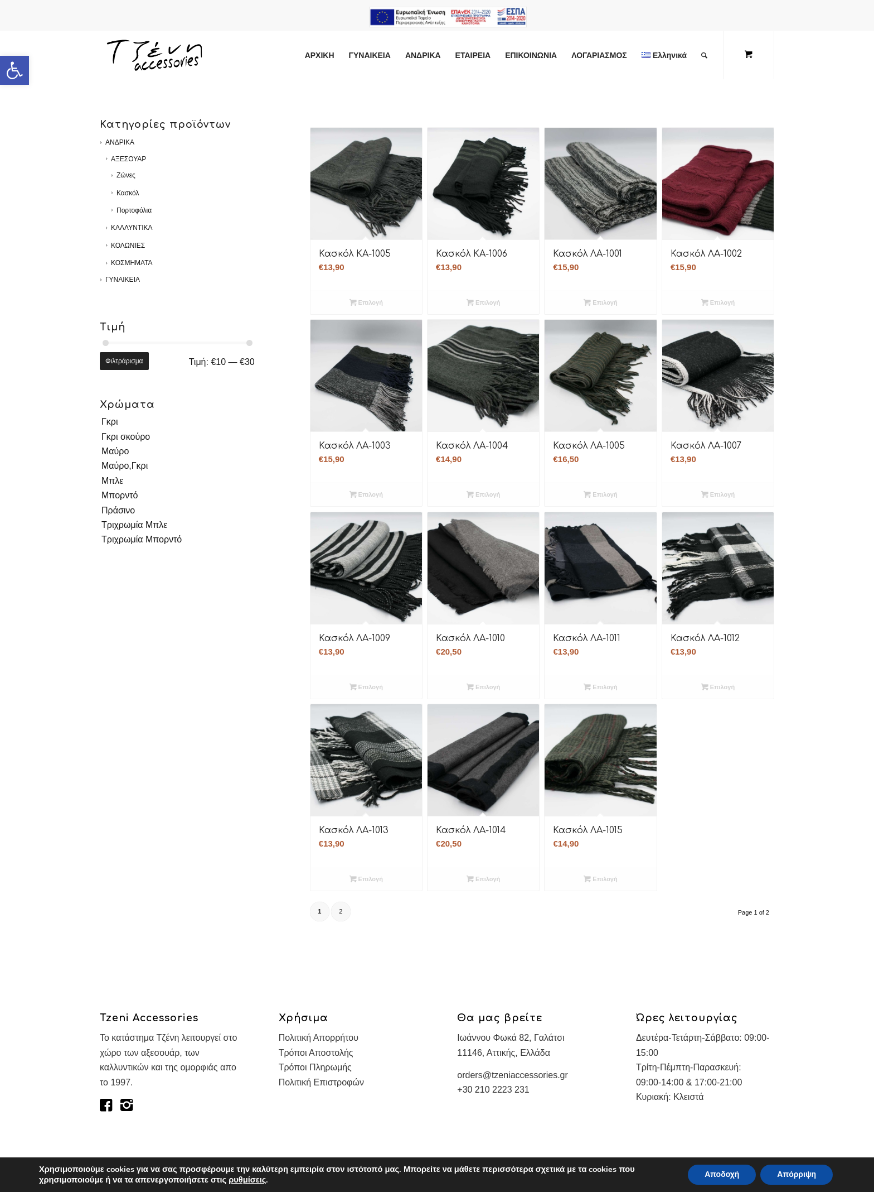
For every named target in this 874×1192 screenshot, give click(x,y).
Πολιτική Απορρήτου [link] (318, 1037)
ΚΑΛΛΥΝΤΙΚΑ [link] (132, 228)
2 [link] (340, 911)
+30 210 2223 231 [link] (493, 1089)
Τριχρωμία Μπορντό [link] (141, 539)
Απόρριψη (796, 1174)
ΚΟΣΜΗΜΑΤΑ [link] (132, 263)
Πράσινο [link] (118, 510)
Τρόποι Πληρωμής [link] (315, 1067)
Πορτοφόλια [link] (134, 210)
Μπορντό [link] (119, 495)
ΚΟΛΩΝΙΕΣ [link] (128, 245)
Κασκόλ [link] (127, 193)
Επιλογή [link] (366, 302)
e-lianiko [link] (448, 17)
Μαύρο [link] (115, 451)
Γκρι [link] (109, 421)
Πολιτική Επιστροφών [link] (321, 1082)
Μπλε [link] (112, 481)
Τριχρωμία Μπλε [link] (134, 525)
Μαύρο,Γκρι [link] (124, 465)
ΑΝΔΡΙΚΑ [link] (119, 142)
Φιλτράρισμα (124, 361)
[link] (14, 70)
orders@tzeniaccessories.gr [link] (512, 1075)
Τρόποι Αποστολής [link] (316, 1053)
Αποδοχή (722, 1174)
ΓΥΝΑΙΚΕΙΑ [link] (122, 279)
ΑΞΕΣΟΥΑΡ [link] (128, 159)
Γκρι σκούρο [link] (125, 436)
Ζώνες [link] (125, 175)
